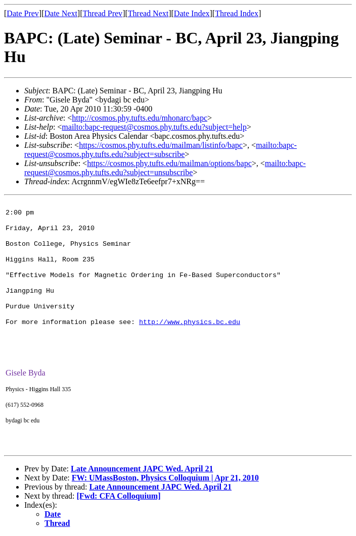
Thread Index (236, 13)
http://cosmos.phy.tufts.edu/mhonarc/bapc (139, 118)
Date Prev (23, 13)
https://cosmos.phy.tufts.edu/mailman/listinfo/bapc (161, 145)
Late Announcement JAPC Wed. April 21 (142, 468)
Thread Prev (102, 13)
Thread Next (148, 13)
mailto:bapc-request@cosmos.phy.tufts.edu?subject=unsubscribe (165, 168)
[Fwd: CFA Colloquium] (119, 496)
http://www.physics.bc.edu (189, 322)
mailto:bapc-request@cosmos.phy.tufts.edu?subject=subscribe (160, 149)
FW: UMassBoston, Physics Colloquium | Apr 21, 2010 (165, 477)
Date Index (192, 13)
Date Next (61, 13)
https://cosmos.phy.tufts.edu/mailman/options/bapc (169, 163)
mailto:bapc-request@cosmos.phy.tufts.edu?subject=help (154, 127)
